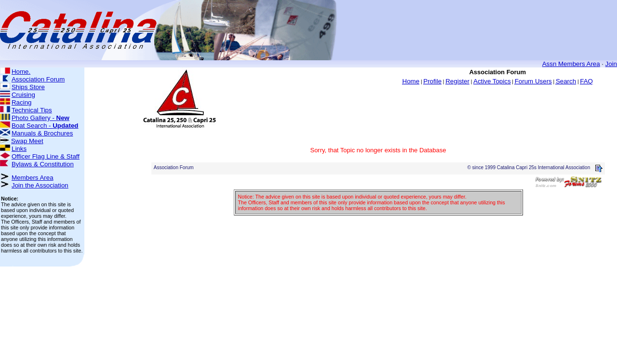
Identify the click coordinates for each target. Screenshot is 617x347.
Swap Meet (27, 141)
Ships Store (28, 87)
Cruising (23, 94)
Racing (22, 102)
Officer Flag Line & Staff (46, 156)
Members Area (33, 177)
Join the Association (40, 185)
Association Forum (38, 79)
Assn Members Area (571, 63)
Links (19, 148)
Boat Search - (45, 125)
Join (611, 63)
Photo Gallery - (40, 117)
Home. (21, 71)
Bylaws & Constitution (43, 164)
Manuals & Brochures (42, 133)
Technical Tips (32, 110)
